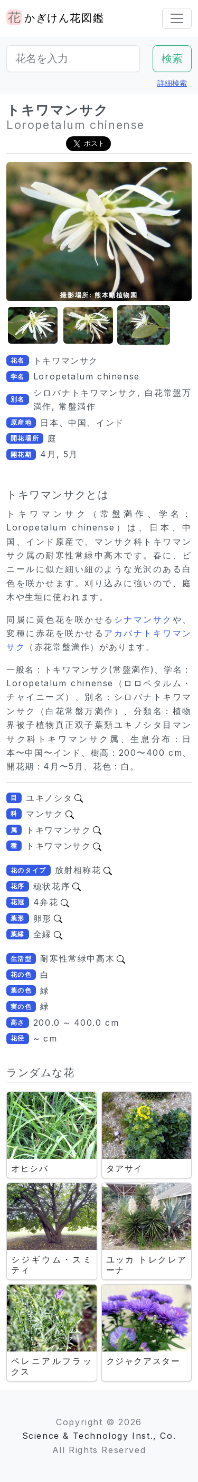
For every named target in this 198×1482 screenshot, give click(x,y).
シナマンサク (143, 619)
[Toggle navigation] (177, 18)
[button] (32, 325)
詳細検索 (172, 82)
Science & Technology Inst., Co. (99, 1435)
